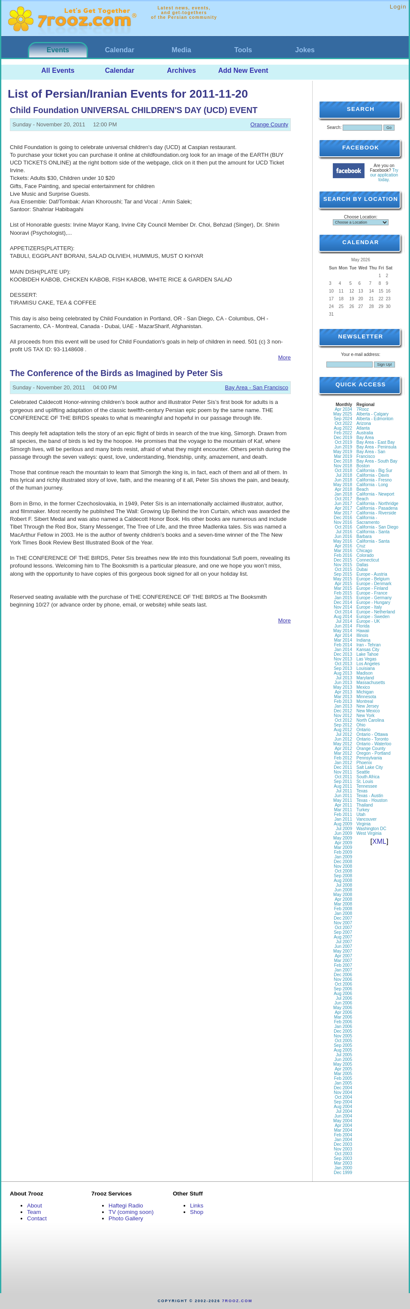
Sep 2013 (343, 668)
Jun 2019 (343, 447)
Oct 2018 (343, 470)
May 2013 (342, 687)
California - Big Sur (374, 470)
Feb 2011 (343, 814)
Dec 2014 (343, 602)
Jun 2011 (343, 795)
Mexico (363, 687)
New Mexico (368, 710)
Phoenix (364, 762)
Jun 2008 (343, 890)
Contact (37, 1218)
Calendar (119, 50)
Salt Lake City (369, 767)
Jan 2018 (343, 494)
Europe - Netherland (375, 612)
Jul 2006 (344, 998)
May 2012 (342, 743)
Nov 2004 (343, 1092)
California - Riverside (376, 513)
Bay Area (365, 437)
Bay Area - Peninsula (376, 447)
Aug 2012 (343, 729)
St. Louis (364, 781)
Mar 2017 (343, 513)
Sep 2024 (343, 418)
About (34, 1205)
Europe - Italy (369, 607)
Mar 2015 (343, 588)
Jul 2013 (344, 677)
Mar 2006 (343, 1017)
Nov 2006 (343, 979)
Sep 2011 (343, 781)
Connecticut (367, 560)
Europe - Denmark (374, 583)
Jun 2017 (343, 503)
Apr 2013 (343, 692)
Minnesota (366, 696)
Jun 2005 (343, 1059)
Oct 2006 (343, 984)
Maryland (365, 677)
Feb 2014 (343, 645)
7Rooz (362, 409)
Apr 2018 (343, 489)
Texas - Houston (371, 800)
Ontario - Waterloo (373, 743)
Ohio (360, 725)
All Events (57, 70)
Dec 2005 (343, 1031)
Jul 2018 (344, 475)
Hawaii (362, 630)
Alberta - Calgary (372, 414)
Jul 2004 (344, 1111)
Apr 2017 (343, 508)
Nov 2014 (343, 607)
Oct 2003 (343, 1153)
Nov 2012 (343, 715)
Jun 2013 (343, 682)
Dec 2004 (343, 1087)
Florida (363, 626)
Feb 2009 (343, 852)
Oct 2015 (343, 569)
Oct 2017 (343, 498)
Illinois (362, 635)
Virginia (363, 824)
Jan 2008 (343, 913)
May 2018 (342, 484)
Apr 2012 (343, 748)
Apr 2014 (343, 635)
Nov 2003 (343, 1149)
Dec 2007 (343, 918)
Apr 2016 (343, 546)
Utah (360, 814)
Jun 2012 (343, 739)
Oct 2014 (343, 612)
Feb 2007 (343, 965)
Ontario (363, 729)
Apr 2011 (343, 805)
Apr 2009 (343, 842)
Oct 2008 (343, 871)
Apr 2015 (343, 583)
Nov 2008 (343, 866)
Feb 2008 (343, 908)
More (284, 357)
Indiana (363, 640)
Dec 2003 (343, 1144)
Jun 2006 (343, 1003)
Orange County (269, 124)
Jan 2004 (343, 1139)
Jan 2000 (343, 1168)
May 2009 (342, 838)
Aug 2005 (343, 1050)
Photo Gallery (126, 1218)
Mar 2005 (343, 1073)
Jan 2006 (343, 1026)
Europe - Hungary (373, 602)
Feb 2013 (343, 701)
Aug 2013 (343, 673)
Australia (364, 432)
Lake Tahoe (367, 654)
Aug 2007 (343, 937)
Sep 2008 (343, 875)
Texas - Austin (369, 795)
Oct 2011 (343, 776)
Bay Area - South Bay (377, 461)
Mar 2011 (343, 809)
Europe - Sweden (372, 616)
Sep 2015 (343, 574)
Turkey (362, 809)
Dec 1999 (343, 1172)
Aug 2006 (343, 993)
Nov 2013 (343, 659)
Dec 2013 (343, 654)
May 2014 (342, 630)
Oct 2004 (343, 1097)
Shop (196, 1212)
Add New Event (243, 70)
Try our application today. (384, 175)
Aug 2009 (343, 824)
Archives (181, 70)
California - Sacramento (368, 520)
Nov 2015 (343, 564)
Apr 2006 (343, 1012)
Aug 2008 (343, 880)
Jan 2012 (343, 762)
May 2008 (342, 894)
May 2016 (342, 541)
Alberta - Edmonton (374, 418)
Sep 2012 (343, 725)
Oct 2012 (343, 720)
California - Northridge (377, 503)
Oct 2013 (343, 663)
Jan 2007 (343, 970)
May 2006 (342, 1007)
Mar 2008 (343, 904)
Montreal (364, 701)
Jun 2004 (343, 1116)
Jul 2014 (344, 621)
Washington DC (371, 828)
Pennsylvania (369, 758)
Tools (243, 50)
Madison (364, 673)
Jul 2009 (344, 828)
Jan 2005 (343, 1083)
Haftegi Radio (126, 1205)
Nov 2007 (343, 922)
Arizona (363, 423)
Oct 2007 (343, 927)
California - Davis (372, 475)
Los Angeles (368, 663)
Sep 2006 (343, 988)
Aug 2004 (343, 1106)
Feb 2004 (343, 1135)
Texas (362, 791)
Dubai (362, 569)
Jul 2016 (344, 531)
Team (34, 1212)
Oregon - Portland (373, 753)
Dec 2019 (343, 437)
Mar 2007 (343, 960)
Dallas (362, 564)
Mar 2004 (343, 1130)
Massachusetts (370, 682)
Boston (363, 465)
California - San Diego (377, 527)
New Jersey (367, 706)
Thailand (364, 805)
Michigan (365, 692)
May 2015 (342, 579)
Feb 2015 (343, 593)
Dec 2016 (343, 517)
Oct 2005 (343, 1040)
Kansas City (367, 649)
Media (181, 50)
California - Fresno (374, 480)
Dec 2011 (343, 767)
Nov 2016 (343, 522)
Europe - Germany (374, 597)
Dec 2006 (343, 974)
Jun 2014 (343, 626)
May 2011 (342, 800)
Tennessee (366, 786)
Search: (334, 127)
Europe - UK (368, 621)
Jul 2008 (344, 885)
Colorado (365, 555)
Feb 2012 (343, 758)
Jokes (304, 50)
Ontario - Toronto (372, 739)
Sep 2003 (343, 1158)
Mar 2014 (343, 640)
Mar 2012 (343, 753)
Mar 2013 (343, 696)
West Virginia (369, 833)
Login (398, 6)
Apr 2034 (343, 409)
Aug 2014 (343, 616)
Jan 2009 (343, 857)
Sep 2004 (343, 1102)
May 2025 (342, 414)
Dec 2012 (343, 710)
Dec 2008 (343, 861)
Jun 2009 (343, 833)
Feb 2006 (343, 1021)
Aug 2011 (343, 786)
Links (196, 1205)
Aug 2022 (343, 428)
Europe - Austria (371, 574)
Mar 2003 (343, 1163)
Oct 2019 (343, 442)
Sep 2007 (343, 932)
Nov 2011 (343, 772)
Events (58, 50)
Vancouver (366, 819)
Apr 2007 (343, 955)
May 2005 (342, 1064)
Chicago (364, 550)
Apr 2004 (343, 1125)
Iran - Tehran (368, 645)
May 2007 (342, 951)
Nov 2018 (343, 465)
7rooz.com (237, 1301)
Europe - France (371, 593)
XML (379, 841)
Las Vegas (366, 659)
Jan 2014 (343, 649)
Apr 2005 (343, 1069)
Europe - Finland (372, 588)
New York (365, 715)
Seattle (363, 772)
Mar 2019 (343, 456)
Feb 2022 (343, 432)
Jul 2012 (344, 734)
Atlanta (363, 428)
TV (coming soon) (131, 1212)
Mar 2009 (343, 847)
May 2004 (342, 1120)
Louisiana (365, 668)
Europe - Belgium (372, 579)
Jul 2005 (344, 1054)
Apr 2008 (343, 899)
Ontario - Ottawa (372, 734)
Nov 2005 (343, 1036)
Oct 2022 (343, 423)
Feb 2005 (343, 1078)
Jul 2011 (344, 791)
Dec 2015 (343, 560)
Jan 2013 (343, 706)
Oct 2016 (343, 527)
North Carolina (370, 720)
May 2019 (342, 451)
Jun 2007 (343, 946)
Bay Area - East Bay (375, 442)
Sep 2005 (343, 1045)
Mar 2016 (343, 550)
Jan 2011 (343, 819)
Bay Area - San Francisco (256, 387)
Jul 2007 (344, 941)
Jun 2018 (343, 480)
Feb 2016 (343, 555)
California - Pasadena (377, 508)
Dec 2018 (343, 461)
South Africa (368, 776)
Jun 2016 (343, 536)
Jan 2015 (343, 597)
